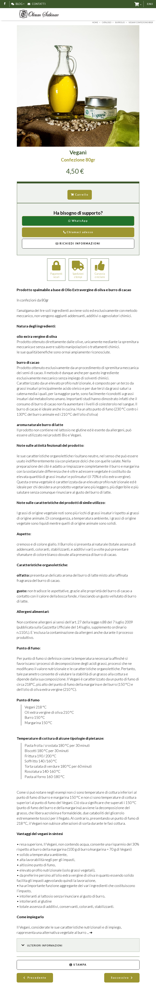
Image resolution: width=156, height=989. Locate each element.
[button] (78, 945)
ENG (150, 4)
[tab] (78, 945)
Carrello (79, 194)
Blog (17, 3)
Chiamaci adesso (78, 232)
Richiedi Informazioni (78, 243)
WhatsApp (78, 220)
